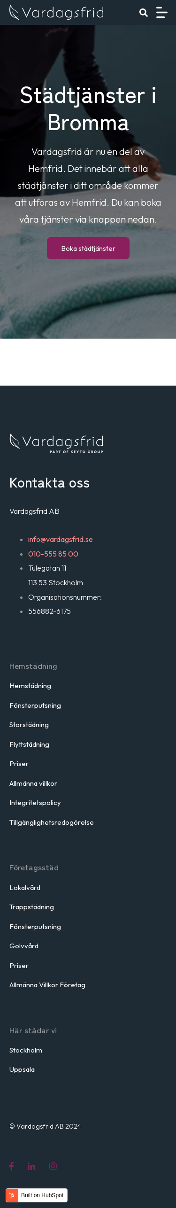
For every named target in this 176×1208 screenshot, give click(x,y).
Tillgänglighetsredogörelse (51, 822)
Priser (19, 763)
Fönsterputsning (35, 705)
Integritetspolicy (35, 802)
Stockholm (25, 1049)
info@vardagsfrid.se (60, 539)
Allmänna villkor (33, 783)
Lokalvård (24, 887)
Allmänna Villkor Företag (47, 984)
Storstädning (29, 724)
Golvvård (23, 945)
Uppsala (22, 1069)
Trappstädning (31, 906)
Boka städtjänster (88, 248)
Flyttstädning (29, 744)
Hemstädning (30, 685)
